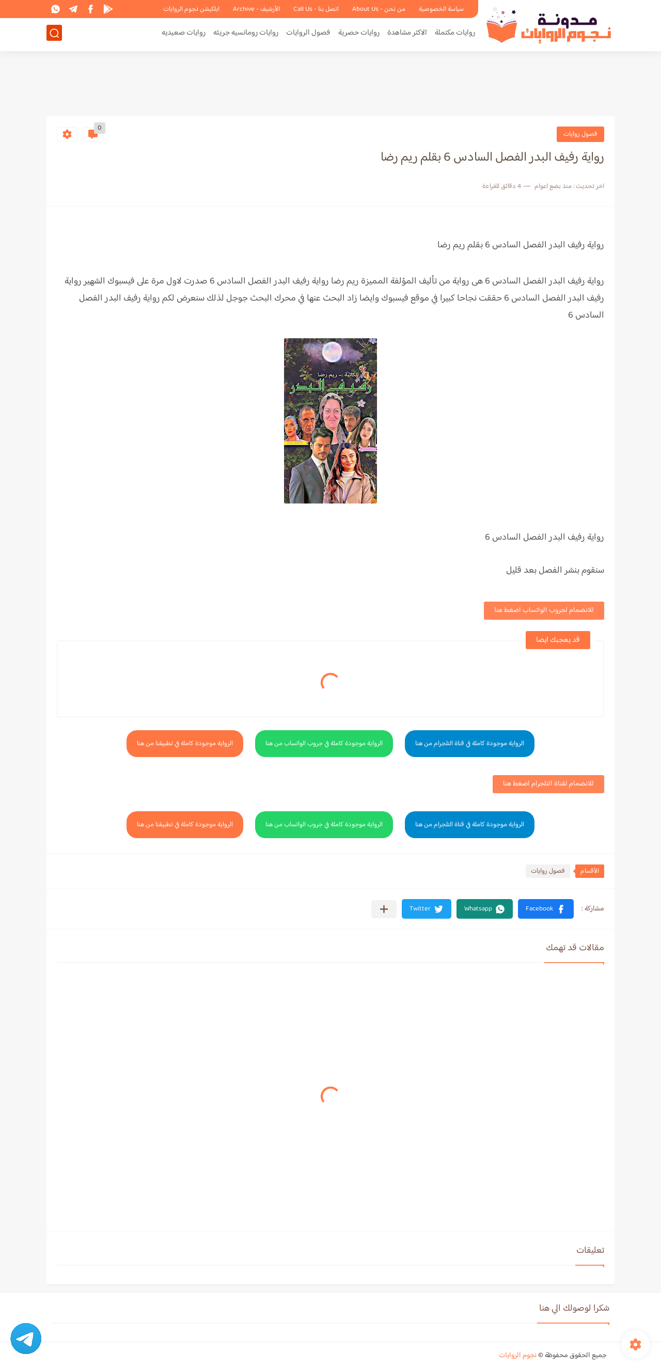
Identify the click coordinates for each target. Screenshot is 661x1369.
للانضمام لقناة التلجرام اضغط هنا (548, 784)
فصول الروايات (308, 34)
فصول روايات (580, 134)
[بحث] (54, 34)
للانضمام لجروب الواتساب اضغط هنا (544, 610)
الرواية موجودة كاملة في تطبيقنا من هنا (185, 743)
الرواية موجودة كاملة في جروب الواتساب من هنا (324, 743)
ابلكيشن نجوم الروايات (191, 9)
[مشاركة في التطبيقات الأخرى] (384, 909)
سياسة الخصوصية (441, 9)
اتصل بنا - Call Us (316, 9)
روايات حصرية (359, 34)
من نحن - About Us (378, 9)
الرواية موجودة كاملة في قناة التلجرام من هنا (469, 743)
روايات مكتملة (455, 34)
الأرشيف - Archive (256, 9)
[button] (546, 909)
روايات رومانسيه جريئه (245, 34)
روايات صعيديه (184, 34)
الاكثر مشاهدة (407, 34)
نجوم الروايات (518, 1355)
